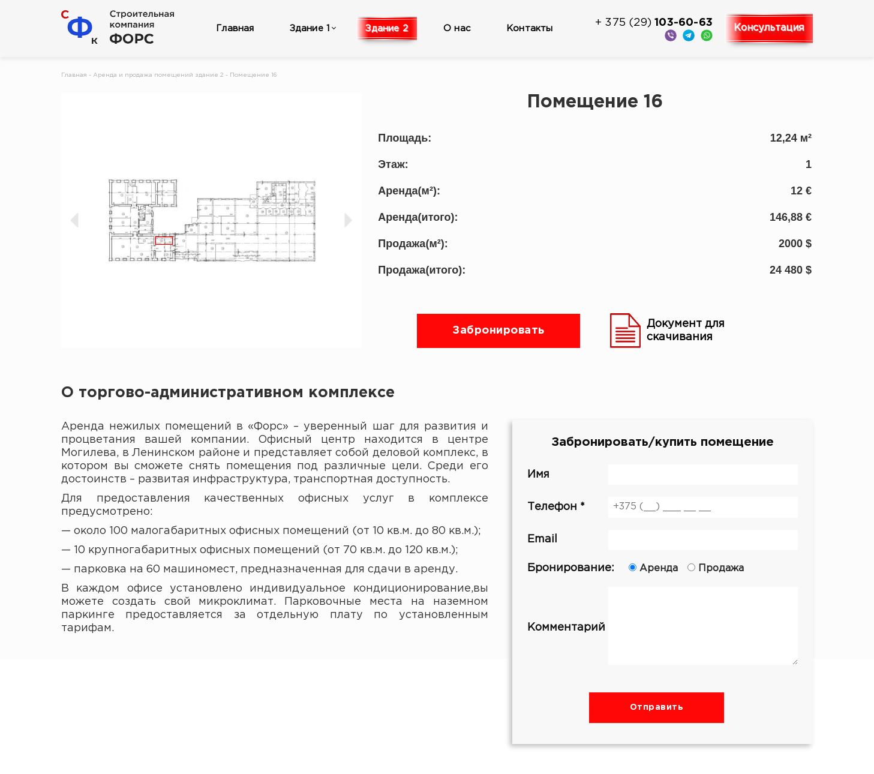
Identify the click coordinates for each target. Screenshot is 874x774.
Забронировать (498, 330)
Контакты (529, 28)
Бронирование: (662, 568)
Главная (235, 28)
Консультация (769, 27)
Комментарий (662, 627)
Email (662, 540)
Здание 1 (310, 28)
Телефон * (662, 507)
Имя (662, 474)
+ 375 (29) (654, 23)
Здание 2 (386, 28)
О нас (457, 28)
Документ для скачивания (667, 330)
